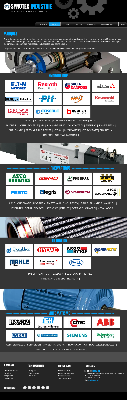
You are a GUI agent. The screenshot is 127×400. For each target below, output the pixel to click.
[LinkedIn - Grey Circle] (43, 387)
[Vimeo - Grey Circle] (47, 387)
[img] (19, 86)
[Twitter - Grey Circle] (29, 387)
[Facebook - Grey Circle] (25, 387)
